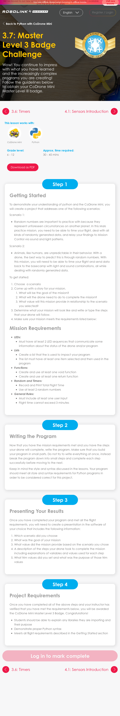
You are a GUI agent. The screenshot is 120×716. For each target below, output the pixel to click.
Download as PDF (23, 167)
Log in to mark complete (60, 656)
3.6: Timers (16, 111)
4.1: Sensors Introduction (91, 111)
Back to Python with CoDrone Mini (27, 23)
